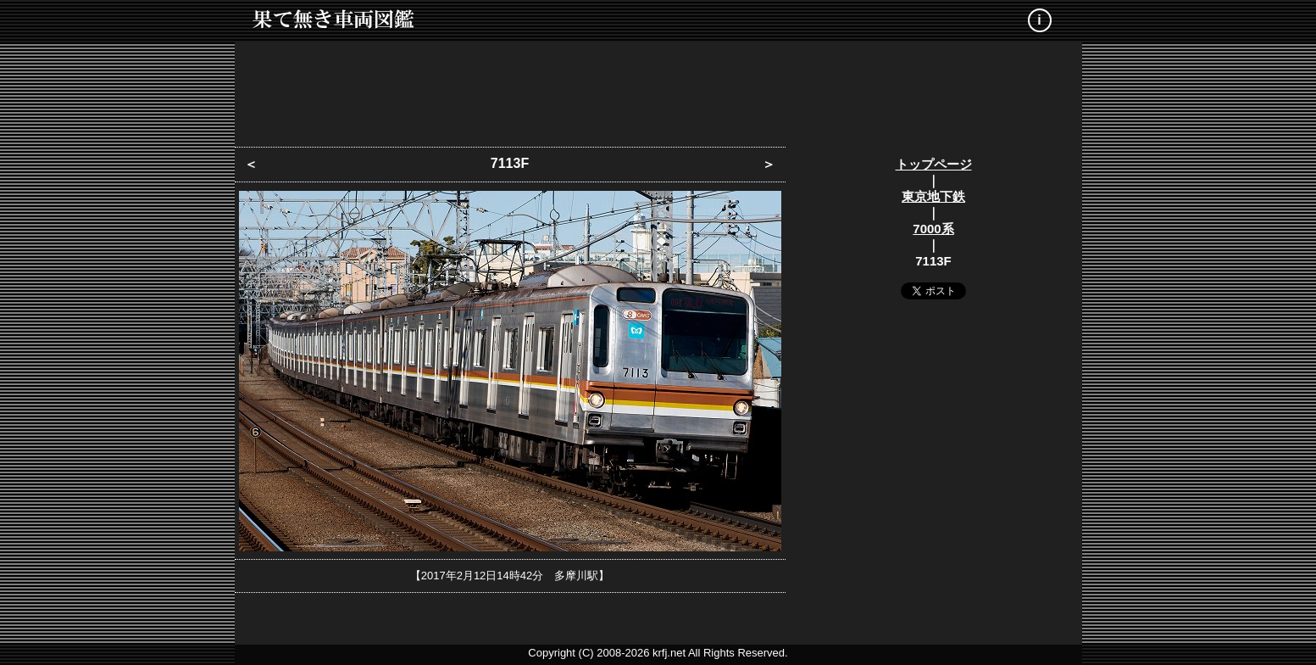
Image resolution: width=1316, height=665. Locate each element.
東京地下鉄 (933, 196)
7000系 (933, 228)
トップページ (934, 164)
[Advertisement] (658, 89)
